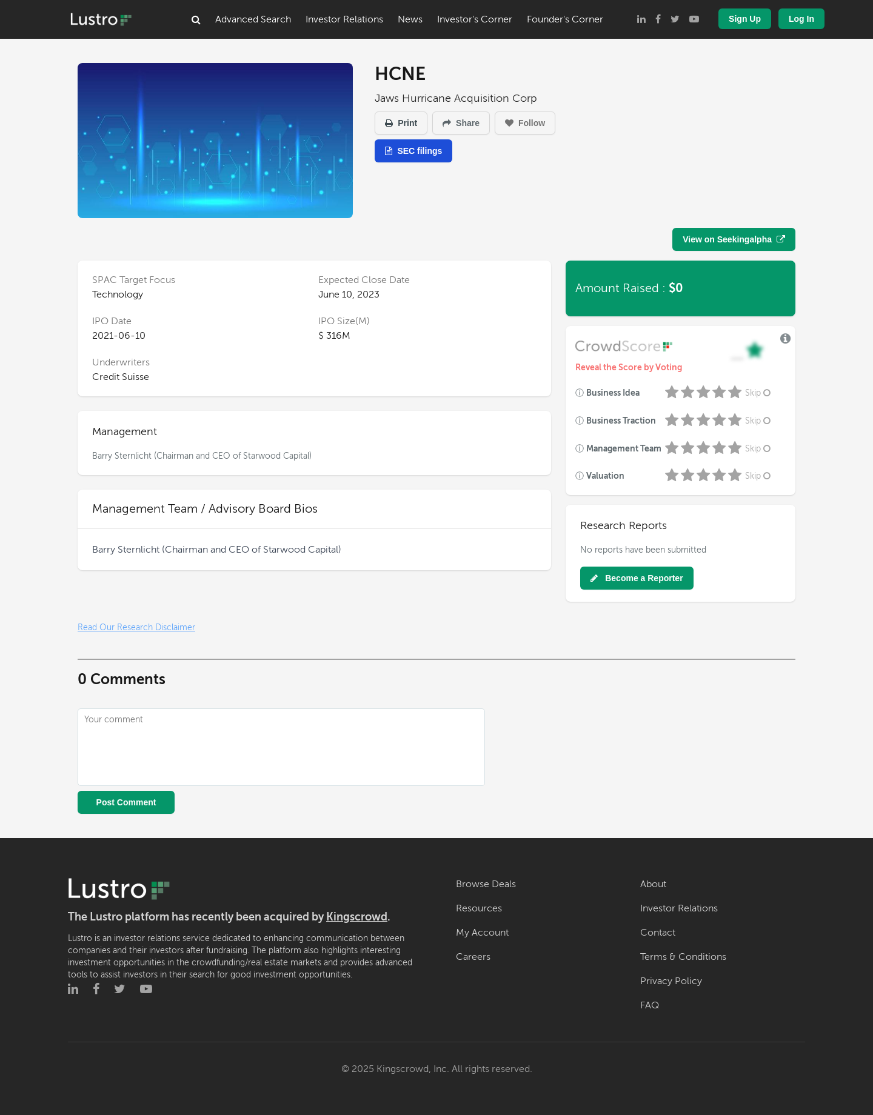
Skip (759, 393)
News (410, 19)
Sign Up (745, 19)
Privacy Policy (671, 981)
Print (401, 123)
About (653, 884)
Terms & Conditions (683, 956)
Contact (657, 932)
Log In (801, 19)
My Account (482, 932)
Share (461, 123)
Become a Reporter (636, 578)
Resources (479, 908)
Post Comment (126, 802)
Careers (473, 956)
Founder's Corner (565, 19)
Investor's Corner (474, 19)
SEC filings (413, 151)
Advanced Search (253, 19)
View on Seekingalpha (734, 239)
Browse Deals (486, 884)
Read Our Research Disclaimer (136, 627)
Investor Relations (344, 19)
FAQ (649, 1005)
